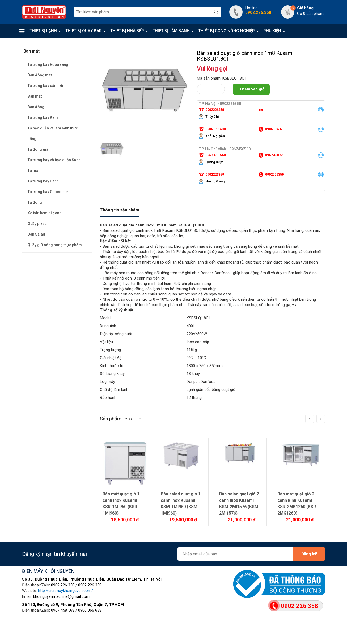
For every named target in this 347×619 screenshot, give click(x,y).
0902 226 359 (89, 585)
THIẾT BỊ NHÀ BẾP (127, 30)
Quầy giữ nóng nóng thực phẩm (55, 245)
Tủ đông (35, 202)
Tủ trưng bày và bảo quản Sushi (55, 160)
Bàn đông (36, 107)
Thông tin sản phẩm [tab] (119, 209)
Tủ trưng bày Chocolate (48, 192)
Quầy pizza (37, 223)
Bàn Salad (36, 234)
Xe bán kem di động (45, 213)
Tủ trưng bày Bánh (43, 181)
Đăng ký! (309, 554)
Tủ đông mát (38, 149)
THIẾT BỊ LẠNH (43, 30)
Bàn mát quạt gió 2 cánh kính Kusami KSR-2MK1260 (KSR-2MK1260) (297, 503)
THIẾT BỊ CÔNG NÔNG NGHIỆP (226, 30)
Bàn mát (35, 96)
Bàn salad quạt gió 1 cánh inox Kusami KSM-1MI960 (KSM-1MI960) (181, 503)
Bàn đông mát (40, 75)
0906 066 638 (89, 610)
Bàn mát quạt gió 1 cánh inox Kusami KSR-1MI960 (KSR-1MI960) (121, 503)
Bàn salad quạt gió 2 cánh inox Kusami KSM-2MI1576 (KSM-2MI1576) (239, 503)
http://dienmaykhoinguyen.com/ (65, 590)
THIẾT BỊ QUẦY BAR (83, 30)
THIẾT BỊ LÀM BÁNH (171, 30)
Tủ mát (33, 170)
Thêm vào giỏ (251, 89)
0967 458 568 (62, 610)
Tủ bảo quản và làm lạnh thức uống (53, 133)
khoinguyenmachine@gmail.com (61, 596)
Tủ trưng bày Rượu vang (48, 64)
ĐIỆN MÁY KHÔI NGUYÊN (48, 571)
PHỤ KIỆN (272, 30)
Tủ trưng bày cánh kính (47, 86)
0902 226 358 (62, 585)
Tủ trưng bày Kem (43, 117)
